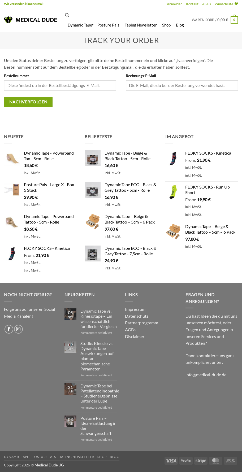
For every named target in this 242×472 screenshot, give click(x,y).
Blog (114, 457)
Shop (101, 457)
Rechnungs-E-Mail (141, 75)
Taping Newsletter (76, 457)
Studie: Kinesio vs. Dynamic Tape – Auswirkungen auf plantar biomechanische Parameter (97, 356)
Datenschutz (136, 315)
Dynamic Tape (16, 457)
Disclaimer (134, 336)
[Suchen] (67, 15)
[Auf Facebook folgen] (9, 329)
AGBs (206, 4)
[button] (174, 4)
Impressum (135, 309)
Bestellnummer (16, 75)
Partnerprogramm (141, 322)
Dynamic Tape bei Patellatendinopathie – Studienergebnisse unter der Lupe (99, 393)
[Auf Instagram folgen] (18, 329)
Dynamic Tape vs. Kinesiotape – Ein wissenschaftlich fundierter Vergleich (98, 318)
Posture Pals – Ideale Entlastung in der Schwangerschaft (98, 426)
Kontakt (192, 4)
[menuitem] (80, 25)
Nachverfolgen (28, 101)
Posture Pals (44, 457)
